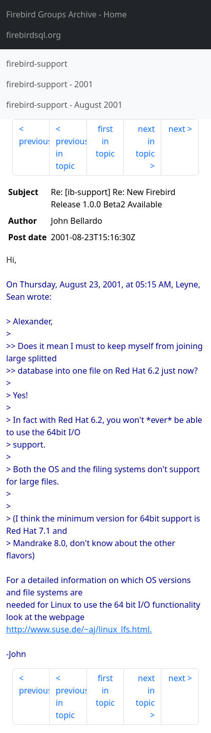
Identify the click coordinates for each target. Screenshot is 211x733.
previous (34, 141)
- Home (66, 14)
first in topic (105, 141)
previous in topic (71, 153)
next (176, 128)
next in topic (145, 141)
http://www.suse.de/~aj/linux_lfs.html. (79, 629)
